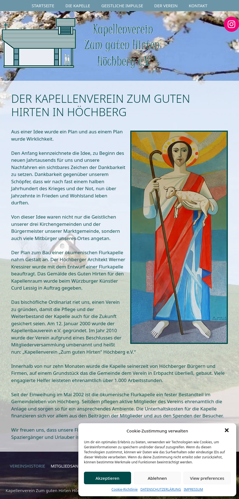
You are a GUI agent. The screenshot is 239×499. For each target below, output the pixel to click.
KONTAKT (198, 5)
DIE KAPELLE (78, 5)
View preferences (207, 478)
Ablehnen (157, 478)
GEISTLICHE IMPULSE (122, 5)
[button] (227, 430)
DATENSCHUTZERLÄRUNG (161, 489)
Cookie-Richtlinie (125, 489)
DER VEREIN (166, 5)
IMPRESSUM (193, 489)
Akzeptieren (107, 478)
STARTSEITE (43, 5)
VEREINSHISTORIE (27, 466)
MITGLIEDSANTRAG (70, 466)
